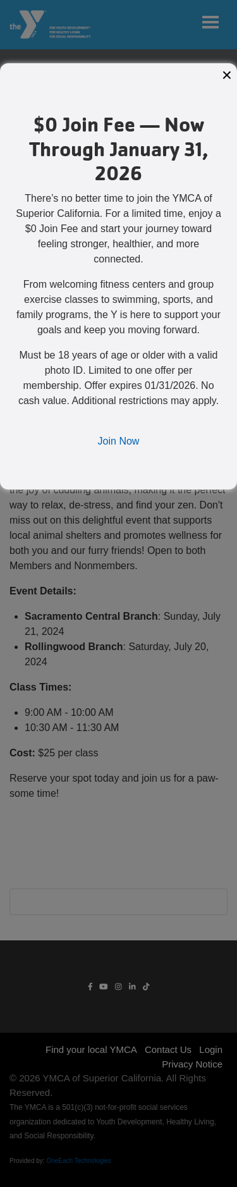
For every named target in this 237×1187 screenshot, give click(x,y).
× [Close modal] (227, 75)
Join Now (119, 441)
